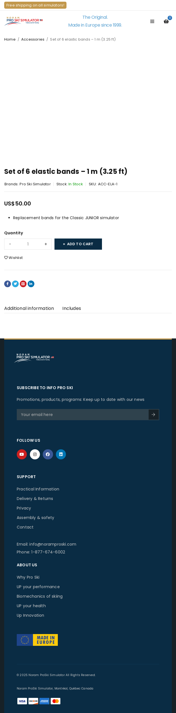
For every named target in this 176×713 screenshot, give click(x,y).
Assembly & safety (35, 517)
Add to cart (80, 244)
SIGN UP (153, 414)
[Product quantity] (27, 244)
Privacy (24, 508)
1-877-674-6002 (48, 552)
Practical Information (38, 489)
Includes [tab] (71, 308)
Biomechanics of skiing (40, 596)
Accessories (32, 39)
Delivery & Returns (35, 498)
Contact (25, 527)
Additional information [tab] (29, 308)
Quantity (13, 233)
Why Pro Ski (28, 577)
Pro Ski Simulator (35, 184)
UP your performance (38, 587)
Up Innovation (30, 615)
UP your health (31, 606)
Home (10, 39)
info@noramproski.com (52, 544)
